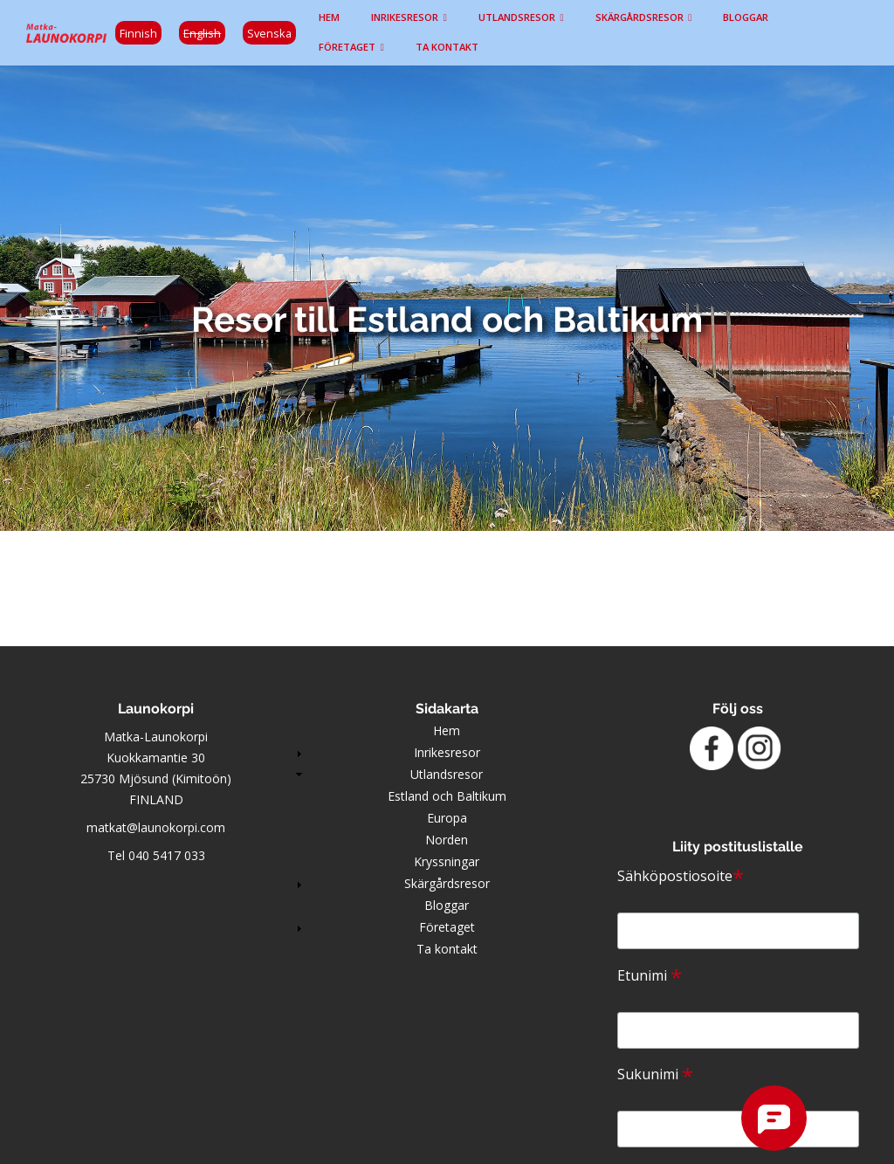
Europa (447, 817)
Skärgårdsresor (639, 17)
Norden (446, 839)
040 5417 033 (166, 855)
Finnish (138, 33)
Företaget (347, 46)
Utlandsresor (516, 17)
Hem (329, 17)
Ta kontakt (447, 46)
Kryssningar (446, 861)
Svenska (269, 33)
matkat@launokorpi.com (155, 827)
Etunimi (649, 975)
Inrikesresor (404, 17)
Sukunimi (655, 1074)
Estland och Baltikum (447, 796)
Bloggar (745, 17)
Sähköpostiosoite (680, 876)
